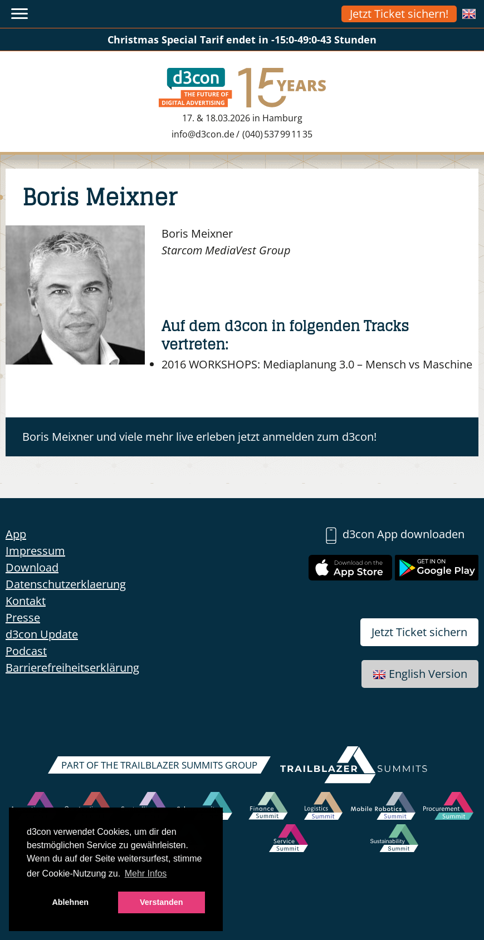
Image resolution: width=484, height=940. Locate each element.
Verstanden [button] (161, 902)
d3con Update (42, 634)
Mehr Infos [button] (146, 873)
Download (32, 567)
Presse (23, 617)
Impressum (35, 550)
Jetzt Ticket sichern (419, 631)
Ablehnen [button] (70, 902)
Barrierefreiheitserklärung (72, 667)
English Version (420, 673)
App (16, 534)
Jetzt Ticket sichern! (399, 13)
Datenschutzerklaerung (66, 584)
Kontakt (26, 600)
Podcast (26, 650)
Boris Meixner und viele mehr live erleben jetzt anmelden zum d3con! (199, 436)
